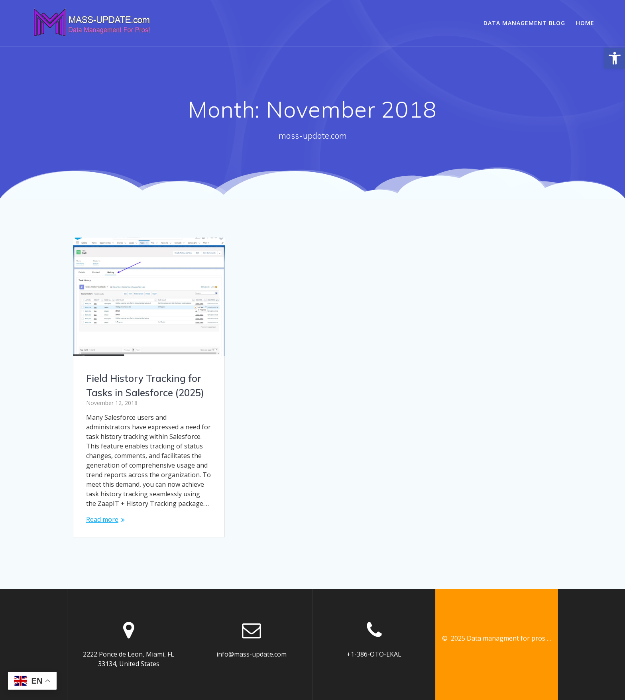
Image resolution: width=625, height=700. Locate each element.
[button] (614, 58)
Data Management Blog (524, 23)
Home (585, 23)
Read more (102, 519)
